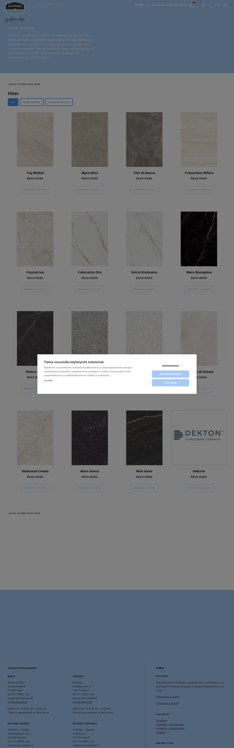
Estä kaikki (170, 382)
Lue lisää (48, 380)
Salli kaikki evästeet (170, 374)
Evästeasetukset (170, 365)
